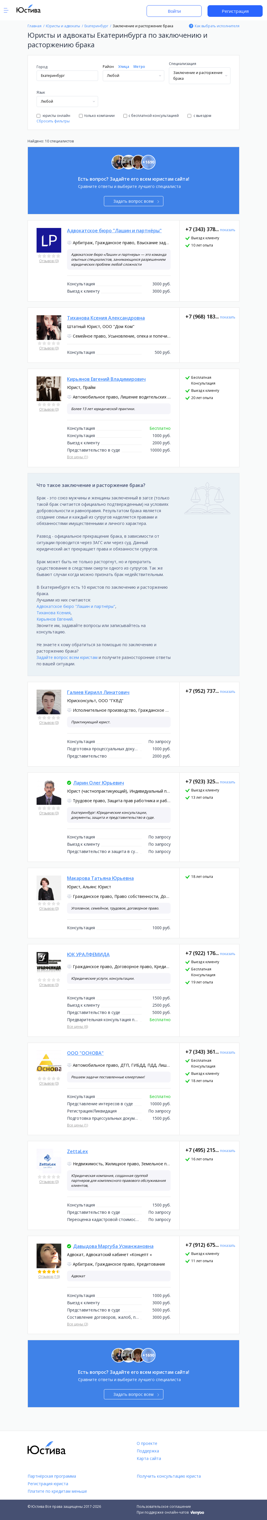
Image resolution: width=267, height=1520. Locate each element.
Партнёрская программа (52, 1476)
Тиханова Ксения (54, 612)
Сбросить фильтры (53, 121)
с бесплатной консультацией (151, 115)
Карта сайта (149, 1458)
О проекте (147, 1443)
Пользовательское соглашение (164, 1506)
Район (108, 66)
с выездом (199, 115)
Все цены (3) (77, 1324)
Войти (174, 11)
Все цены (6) (77, 1026)
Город (42, 66)
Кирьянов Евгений (55, 619)
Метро (139, 66)
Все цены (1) (77, 456)
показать (227, 229)
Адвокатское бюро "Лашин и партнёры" (76, 606)
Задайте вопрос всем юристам (67, 657)
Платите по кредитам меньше (57, 1491)
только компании (97, 115)
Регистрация (235, 11)
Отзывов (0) (49, 260)
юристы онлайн (53, 115)
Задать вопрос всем (136, 201)
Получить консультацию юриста (169, 1476)
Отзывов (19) (49, 1276)
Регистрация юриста (48, 1483)
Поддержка (148, 1451)
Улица (123, 66)
